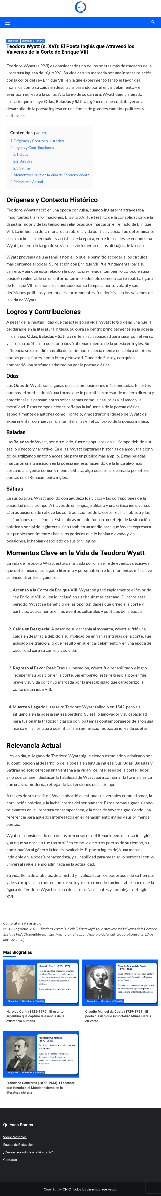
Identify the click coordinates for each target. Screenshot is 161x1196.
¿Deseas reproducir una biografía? (28, 1152)
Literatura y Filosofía (33, 40)
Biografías (13, 40)
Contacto (10, 1159)
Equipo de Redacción (18, 1144)
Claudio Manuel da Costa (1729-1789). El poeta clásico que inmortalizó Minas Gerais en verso (118, 1016)
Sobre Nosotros (15, 1137)
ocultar (41, 133)
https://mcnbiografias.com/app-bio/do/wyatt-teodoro (88, 934)
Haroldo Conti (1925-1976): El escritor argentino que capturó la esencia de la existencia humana (35, 1016)
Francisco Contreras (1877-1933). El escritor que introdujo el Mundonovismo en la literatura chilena (40, 1087)
